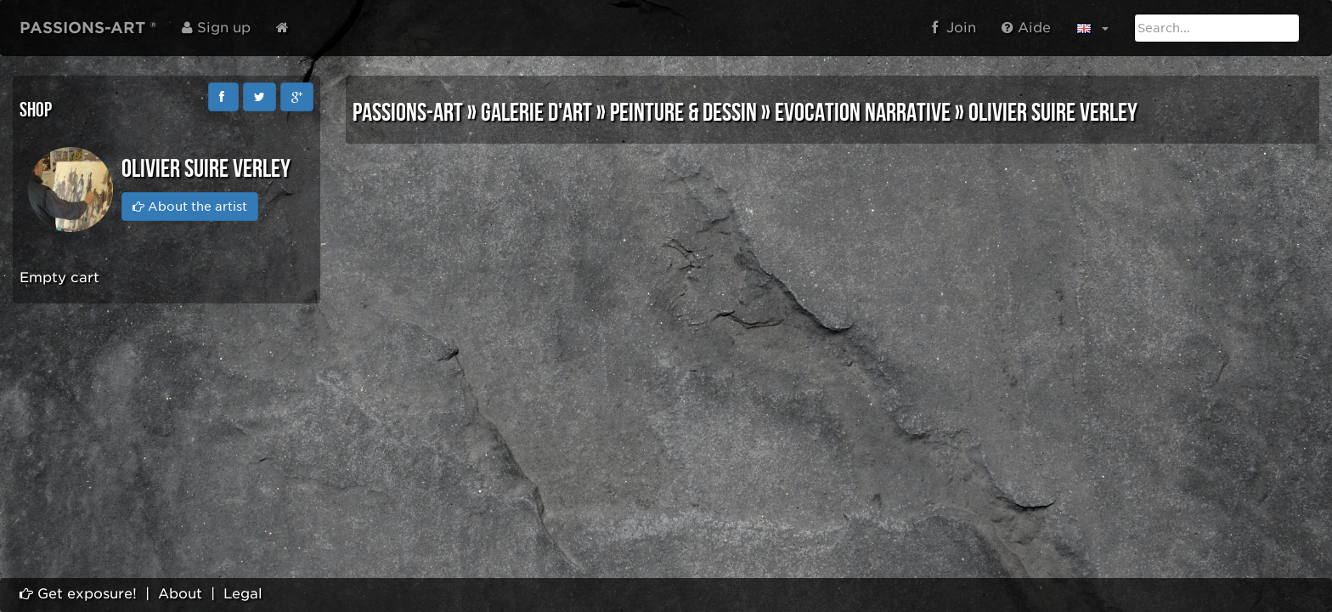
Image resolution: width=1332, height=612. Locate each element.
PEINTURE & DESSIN (683, 113)
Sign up (216, 28)
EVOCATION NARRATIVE (863, 113)
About (180, 594)
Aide (1026, 28)
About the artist (190, 206)
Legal (242, 594)
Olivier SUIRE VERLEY (1052, 113)
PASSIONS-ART (408, 113)
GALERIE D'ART (536, 113)
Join (954, 28)
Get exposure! (78, 594)
